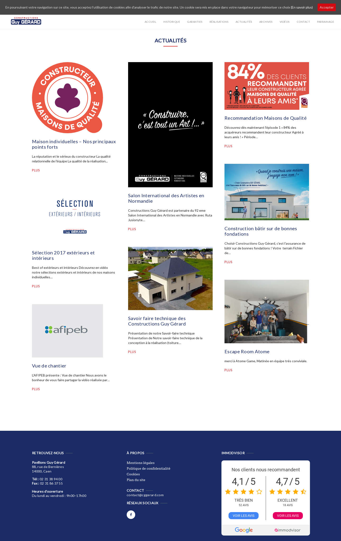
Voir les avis (243, 516)
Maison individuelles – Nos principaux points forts (74, 144)
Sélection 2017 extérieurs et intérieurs (63, 255)
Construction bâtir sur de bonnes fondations (260, 231)
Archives (266, 21)
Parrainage (325, 21)
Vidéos (285, 21)
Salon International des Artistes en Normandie (166, 198)
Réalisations (219, 21)
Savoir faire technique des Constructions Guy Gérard (157, 320)
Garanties (194, 21)
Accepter (327, 7)
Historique (171, 21)
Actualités (244, 21)
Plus (36, 170)
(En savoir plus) (302, 7)
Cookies (133, 474)
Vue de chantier (49, 365)
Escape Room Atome (246, 351)
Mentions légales (140, 463)
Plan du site (136, 480)
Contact (303, 21)
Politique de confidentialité (148, 468)
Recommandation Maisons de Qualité (265, 118)
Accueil (151, 21)
